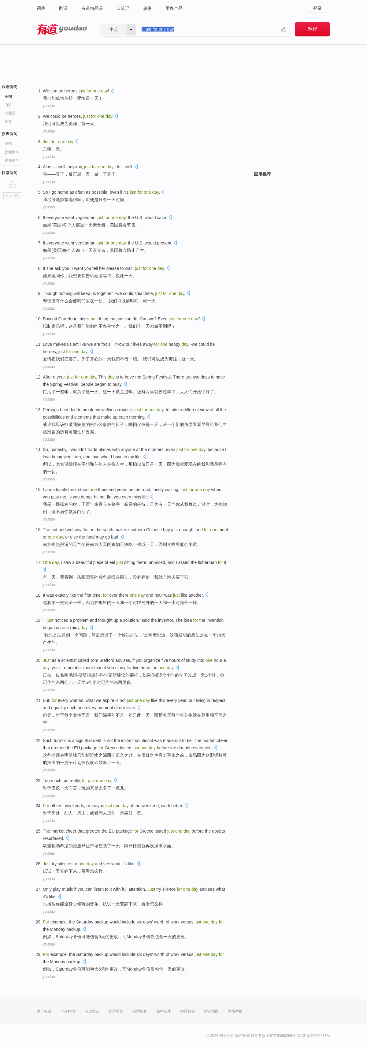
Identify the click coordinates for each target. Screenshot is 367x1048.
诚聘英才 (163, 1011)
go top (12, 184)
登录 (317, 8)
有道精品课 (92, 8)
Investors (68, 1011)
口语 (8, 105)
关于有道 (44, 1011)
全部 (8, 97)
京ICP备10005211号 (313, 1036)
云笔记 (123, 8)
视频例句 (12, 160)
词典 (41, 8)
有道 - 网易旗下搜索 (62, 29)
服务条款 (258, 1036)
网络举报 (235, 1011)
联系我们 (187, 1011)
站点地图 (211, 1011)
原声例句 (9, 134)
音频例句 (12, 152)
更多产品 (174, 8)
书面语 (10, 113)
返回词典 (12, 195)
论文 (8, 121)
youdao (49, 106)
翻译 (63, 8)
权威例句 (9, 172)
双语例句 (9, 86)
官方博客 (116, 1011)
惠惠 (147, 8)
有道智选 (92, 1011)
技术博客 (139, 1011)
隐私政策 (242, 1036)
